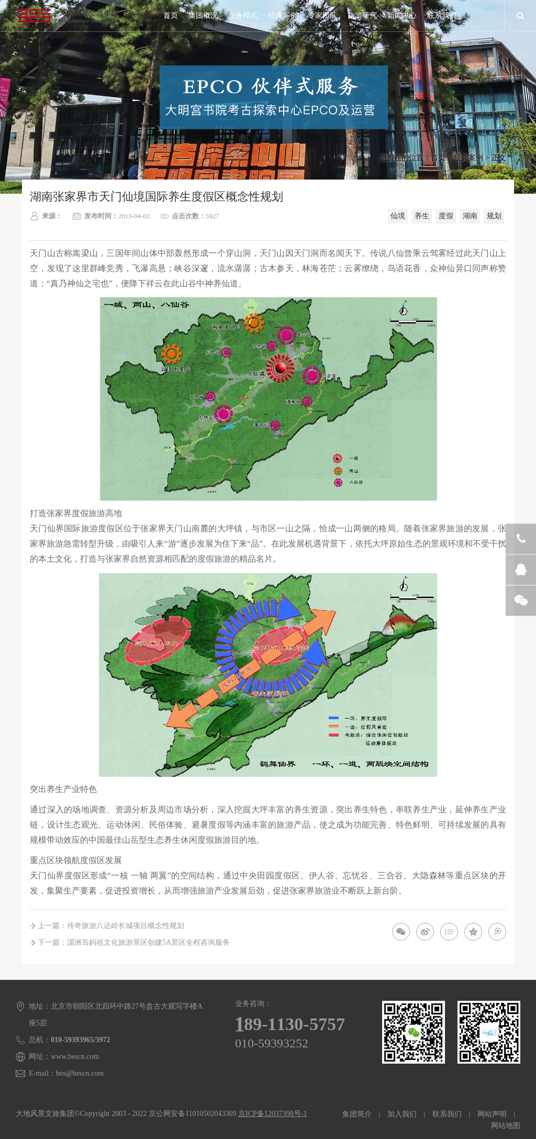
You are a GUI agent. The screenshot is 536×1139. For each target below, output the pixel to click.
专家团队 (322, 15)
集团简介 (357, 1114)
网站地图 (505, 1126)
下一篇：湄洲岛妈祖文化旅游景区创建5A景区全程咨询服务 (134, 942)
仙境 (397, 216)
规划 (494, 216)
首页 (170, 15)
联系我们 (441, 15)
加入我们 (402, 1114)
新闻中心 (402, 15)
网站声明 (492, 1114)
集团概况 (203, 15)
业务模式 (243, 15)
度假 (446, 216)
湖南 (470, 216)
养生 (422, 216)
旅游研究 (362, 15)
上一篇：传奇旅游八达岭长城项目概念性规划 (111, 926)
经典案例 (282, 15)
